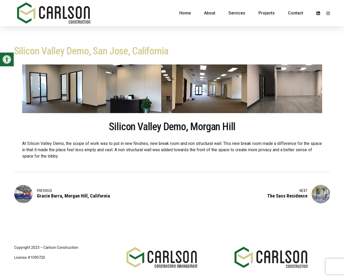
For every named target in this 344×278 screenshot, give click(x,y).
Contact (295, 13)
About (209, 13)
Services (236, 13)
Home (185, 13)
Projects (266, 13)
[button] (7, 59)
